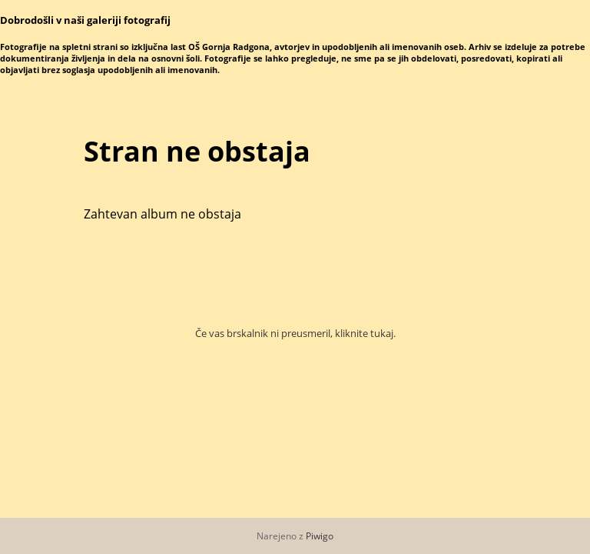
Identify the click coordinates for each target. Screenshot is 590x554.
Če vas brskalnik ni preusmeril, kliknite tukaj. (295, 333)
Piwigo (319, 535)
